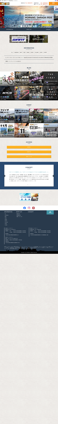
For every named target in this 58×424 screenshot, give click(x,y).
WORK (28, 52)
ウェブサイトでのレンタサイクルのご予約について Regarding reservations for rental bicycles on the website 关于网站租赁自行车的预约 (29, 57)
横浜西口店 (18, 213)
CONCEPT (48, 29)
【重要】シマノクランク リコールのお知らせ (13, 61)
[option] (29, 17)
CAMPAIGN (16, 52)
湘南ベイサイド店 (29, 156)
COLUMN (36, 52)
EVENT (32, 52)
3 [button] (30, 185)
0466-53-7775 (15, 238)
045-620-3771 (13, 229)
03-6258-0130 (39, 229)
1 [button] (27, 185)
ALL (12, 52)
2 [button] (29, 185)
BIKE (21, 52)
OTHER (45, 52)
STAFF (41, 52)
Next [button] (55, 17)
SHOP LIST (29, 29)
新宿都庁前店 (29, 151)
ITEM (24, 52)
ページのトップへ (50, 213)
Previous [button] (3, 17)
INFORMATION (9, 29)
